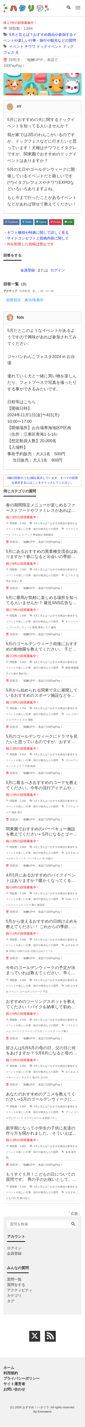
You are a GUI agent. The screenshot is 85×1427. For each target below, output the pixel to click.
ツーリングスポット (36, 1031)
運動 (30, 719)
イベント (16, 46)
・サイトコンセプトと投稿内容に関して (36, 238)
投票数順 (24, 291)
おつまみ (70, 1071)
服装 (14, 812)
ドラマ (20, 766)
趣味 (53, 627)
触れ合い (24, 673)
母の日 (36, 1077)
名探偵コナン (49, 1118)
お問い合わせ (14, 1389)
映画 (32, 766)
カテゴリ (14, 1295)
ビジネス (70, 575)
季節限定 (38, 534)
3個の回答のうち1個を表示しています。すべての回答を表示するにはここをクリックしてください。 (42, 480)
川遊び (49, 858)
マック (28, 534)
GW (68, 985)
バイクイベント (14, 905)
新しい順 (37, 291)
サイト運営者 (14, 1384)
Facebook (11, 222)
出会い (15, 581)
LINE (69, 222)
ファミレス (18, 534)
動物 (68, 667)
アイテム (70, 806)
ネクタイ (27, 1077)
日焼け (13, 951)
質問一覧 (14, 1279)
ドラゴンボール (32, 1118)
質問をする (16, 1285)
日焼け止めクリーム (41, 951)
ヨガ (24, 719)
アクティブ (10, 291)
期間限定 (48, 534)
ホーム (8, 1368)
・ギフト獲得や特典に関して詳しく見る (36, 232)
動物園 (75, 667)
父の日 (44, 1077)
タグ (10, 1301)
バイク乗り (30, 905)
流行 (19, 812)
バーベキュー (34, 858)
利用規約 (10, 1373)
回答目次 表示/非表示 (25, 300)
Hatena (41, 222)
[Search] (68, 8)
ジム (68, 714)
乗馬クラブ (44, 627)
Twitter (27, 222)
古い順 (50, 291)
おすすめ (70, 852)
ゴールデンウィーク (20, 627)
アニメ (69, 1112)
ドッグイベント (49, 46)
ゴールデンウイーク (31, 991)
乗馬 (34, 627)
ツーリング (18, 1031)
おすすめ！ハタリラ (35, 1407)
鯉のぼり (25, 1198)
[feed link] (50, 1336)
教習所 (41, 905)
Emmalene (45, 1411)
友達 (68, 1152)
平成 (27, 766)
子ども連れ (12, 673)
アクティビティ (19, 1290)
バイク (75, 899)
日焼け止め (23, 951)
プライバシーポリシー (21, 1378)
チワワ (29, 46)
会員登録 (27, 270)
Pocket (55, 222)
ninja (68, 899)
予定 (45, 991)
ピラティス (15, 719)
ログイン (57, 270)
